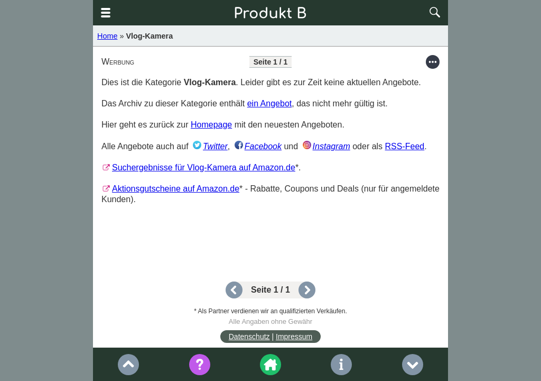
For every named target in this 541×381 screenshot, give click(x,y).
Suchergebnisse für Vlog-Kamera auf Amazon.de (203, 167)
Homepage (211, 124)
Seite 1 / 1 (270, 289)
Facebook (263, 146)
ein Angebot (269, 103)
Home (107, 36)
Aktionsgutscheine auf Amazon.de (175, 188)
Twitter (215, 146)
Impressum (294, 336)
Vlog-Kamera (149, 36)
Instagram (331, 146)
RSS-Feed (405, 146)
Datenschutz (249, 336)
